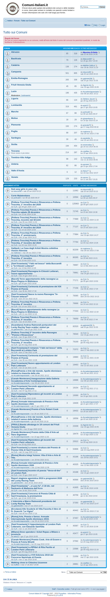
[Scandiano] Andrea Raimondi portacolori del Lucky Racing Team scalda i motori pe (33, 326)
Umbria (14, 164)
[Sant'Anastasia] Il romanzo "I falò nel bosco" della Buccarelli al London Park (36, 349)
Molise (14, 118)
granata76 (87, 125)
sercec (85, 177)
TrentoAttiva (87, 158)
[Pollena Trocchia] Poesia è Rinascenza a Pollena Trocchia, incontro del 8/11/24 (35, 218)
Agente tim (87, 85)
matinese (86, 132)
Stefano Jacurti (89, 99)
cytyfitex (86, 151)
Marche (14, 111)
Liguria (14, 98)
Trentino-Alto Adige (21, 157)
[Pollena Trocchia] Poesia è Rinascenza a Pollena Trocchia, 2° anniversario (35, 234)
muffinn (16, 565)
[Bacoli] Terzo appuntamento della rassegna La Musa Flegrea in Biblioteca (34, 280)
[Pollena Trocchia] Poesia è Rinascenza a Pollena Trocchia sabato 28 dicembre (35, 211)
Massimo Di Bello (90, 52)
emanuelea (87, 145)
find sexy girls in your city (24, 189)
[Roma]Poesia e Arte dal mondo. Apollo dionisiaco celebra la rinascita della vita (36, 372)
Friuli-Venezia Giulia (21, 85)
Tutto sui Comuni (28, 21)
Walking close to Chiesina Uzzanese (29, 562)
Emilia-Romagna (19, 78)
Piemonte (16, 124)
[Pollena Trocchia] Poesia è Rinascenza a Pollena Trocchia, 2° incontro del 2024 (35, 241)
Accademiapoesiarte (91, 92)
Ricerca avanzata (98, 9)
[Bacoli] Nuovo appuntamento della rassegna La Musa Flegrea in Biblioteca (35, 310)
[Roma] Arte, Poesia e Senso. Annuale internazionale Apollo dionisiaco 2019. (30, 517)
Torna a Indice (10, 572)
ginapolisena (88, 118)
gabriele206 (87, 79)
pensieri (86, 164)
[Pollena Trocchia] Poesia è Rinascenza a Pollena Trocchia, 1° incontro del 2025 (35, 203)
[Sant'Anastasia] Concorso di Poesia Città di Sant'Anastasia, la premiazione (33, 494)
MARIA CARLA (89, 65)
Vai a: (63, 572)
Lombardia (16, 105)
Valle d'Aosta (17, 170)
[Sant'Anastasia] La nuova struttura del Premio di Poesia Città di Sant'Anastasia (35, 448)
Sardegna (16, 138)
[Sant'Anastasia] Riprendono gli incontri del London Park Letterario (33, 441)
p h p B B (59, 595)
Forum (17, 21)
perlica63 (86, 112)
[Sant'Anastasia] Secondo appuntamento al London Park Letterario (32, 387)
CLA (15, 207)
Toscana (15, 151)
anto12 (85, 105)
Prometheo (62, 593)
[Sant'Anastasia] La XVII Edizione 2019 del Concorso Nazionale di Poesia (32, 556)
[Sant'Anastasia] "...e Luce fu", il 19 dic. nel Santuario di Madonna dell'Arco (32, 487)
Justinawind (25, 95)
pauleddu (86, 138)
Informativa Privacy (74, 593)
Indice (10, 21)
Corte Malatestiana (20, 195)
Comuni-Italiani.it (34, 593)
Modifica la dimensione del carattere (103, 20)
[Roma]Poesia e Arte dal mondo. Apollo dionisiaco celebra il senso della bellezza (36, 418)
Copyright (45, 593)
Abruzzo (15, 52)
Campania (16, 71)
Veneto (14, 177)
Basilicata (16, 58)
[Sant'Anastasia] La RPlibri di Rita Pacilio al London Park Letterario (33, 548)
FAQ (95, 25)
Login (103, 25)
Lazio (14, 91)
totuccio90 (87, 72)
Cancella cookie (63, 589)
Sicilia (14, 144)
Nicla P (86, 171)
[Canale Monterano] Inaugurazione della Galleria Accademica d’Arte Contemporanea (35, 379)
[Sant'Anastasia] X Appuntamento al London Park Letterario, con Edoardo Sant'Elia (36, 525)
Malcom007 (87, 59)
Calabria (15, 65)
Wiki (88, 25)
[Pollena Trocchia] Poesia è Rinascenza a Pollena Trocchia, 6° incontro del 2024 (35, 226)
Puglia (14, 131)
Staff (53, 589)
